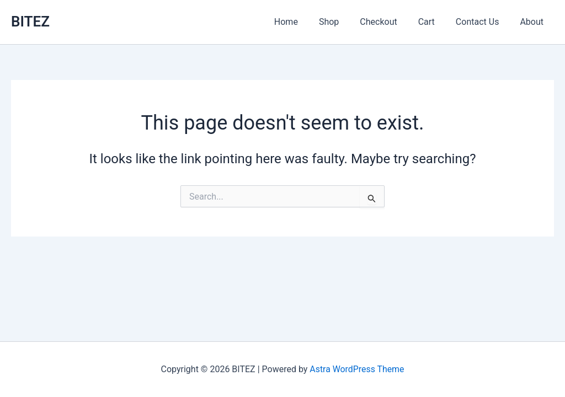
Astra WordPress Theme (357, 369)
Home (304, 22)
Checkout (389, 22)
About (533, 22)
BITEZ (30, 21)
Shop (344, 22)
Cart (435, 22)
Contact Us (482, 22)
